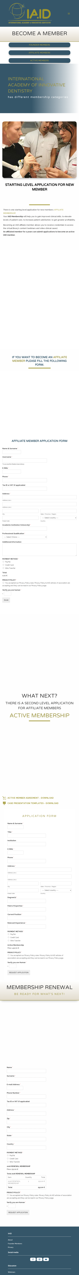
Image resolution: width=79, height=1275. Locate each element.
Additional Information (11, 542)
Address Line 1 (6, 500)
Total (4, 573)
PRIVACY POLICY (9, 580)
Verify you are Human (17, 962)
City (3, 514)
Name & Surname (10, 449)
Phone (5, 477)
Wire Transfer (10, 568)
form (39, 364)
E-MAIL (5, 468)
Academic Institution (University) (16, 525)
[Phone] (24, 480)
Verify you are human (11, 590)
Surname (11, 1076)
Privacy (10, 1247)
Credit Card (9, 565)
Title (10, 832)
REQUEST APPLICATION (18, 973)
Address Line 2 (6, 507)
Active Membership (16, 945)
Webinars (11, 1272)
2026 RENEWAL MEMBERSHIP (18, 1166)
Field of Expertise (15, 906)
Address (6, 494)
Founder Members (39, 45)
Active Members (39, 60)
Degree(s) (12, 897)
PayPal (7, 562)
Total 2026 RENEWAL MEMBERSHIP (21, 1174)
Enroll (6, 600)
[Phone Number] (26, 1096)
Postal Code (5, 521)
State (9, 1136)
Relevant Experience (17, 923)
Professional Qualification (13, 534)
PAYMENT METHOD (10, 559)
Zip (8, 1119)
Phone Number (13, 1093)
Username (7, 457)
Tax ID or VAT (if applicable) (13, 485)
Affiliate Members (39, 52)
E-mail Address (14, 1084)
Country (43, 521)
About (10, 1240)
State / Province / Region (48, 514)
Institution (12, 841)
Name (10, 1067)
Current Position (15, 914)
